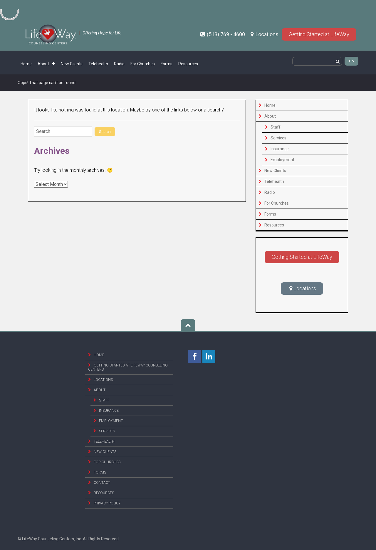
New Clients (72, 63)
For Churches (142, 63)
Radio (119, 63)
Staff (276, 127)
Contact (102, 483)
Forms (166, 63)
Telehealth (98, 63)
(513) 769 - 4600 (223, 34)
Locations (265, 34)
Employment (282, 159)
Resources (188, 63)
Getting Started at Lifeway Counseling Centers (128, 367)
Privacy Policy (107, 503)
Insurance (280, 148)
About (43, 63)
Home (26, 63)
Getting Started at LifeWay (319, 34)
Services (278, 138)
